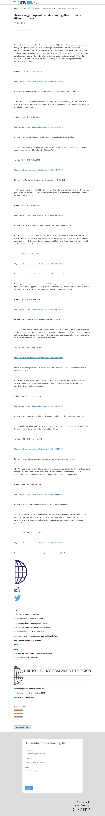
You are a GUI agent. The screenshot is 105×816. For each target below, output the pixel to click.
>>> (15, 614)
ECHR (16, 645)
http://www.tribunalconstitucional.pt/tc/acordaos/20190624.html (38, 309)
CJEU (16, 649)
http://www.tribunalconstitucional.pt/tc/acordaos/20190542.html (38, 127)
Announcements (26, 8)
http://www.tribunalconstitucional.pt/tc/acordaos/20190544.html (38, 170)
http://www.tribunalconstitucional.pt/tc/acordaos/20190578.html (38, 264)
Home (16, 8)
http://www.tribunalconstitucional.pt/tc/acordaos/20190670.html (38, 449)
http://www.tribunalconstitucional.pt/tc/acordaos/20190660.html (38, 358)
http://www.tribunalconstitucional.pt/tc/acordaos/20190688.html (38, 494)
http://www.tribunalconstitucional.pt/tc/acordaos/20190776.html (38, 543)
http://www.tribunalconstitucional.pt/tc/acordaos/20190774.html (38, 81)
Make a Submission (23, 727)
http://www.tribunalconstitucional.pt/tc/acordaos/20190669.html (38, 406)
